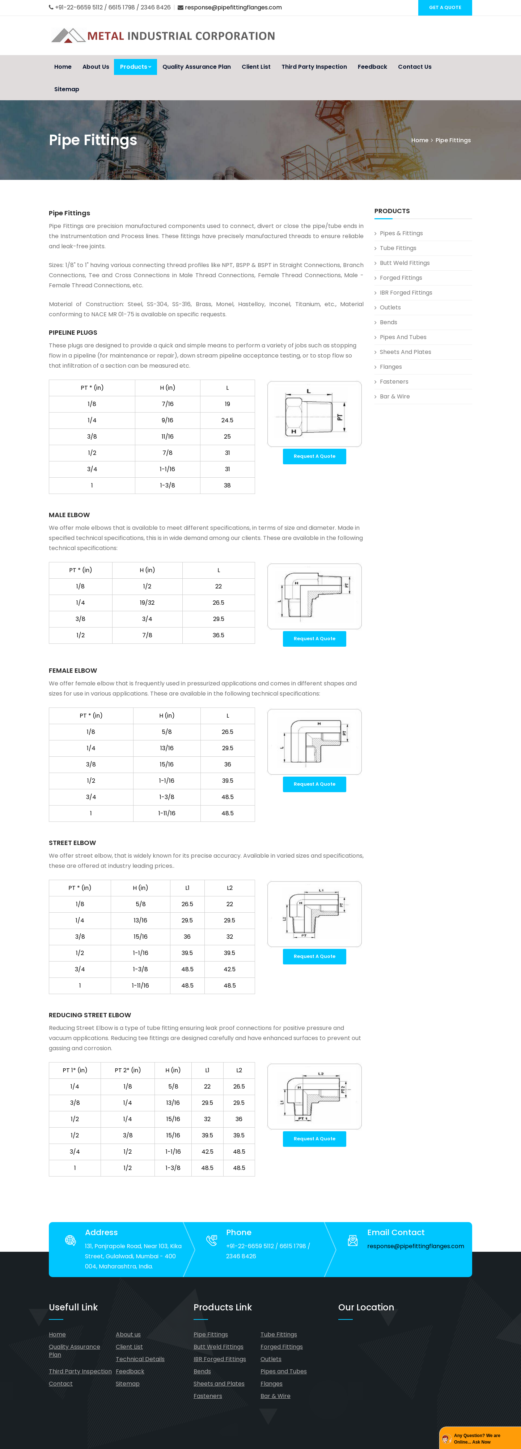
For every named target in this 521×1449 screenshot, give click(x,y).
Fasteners (394, 381)
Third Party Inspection (314, 67)
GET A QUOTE (445, 7)
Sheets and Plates (405, 352)
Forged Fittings (401, 278)
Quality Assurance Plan (196, 67)
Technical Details (140, 1359)
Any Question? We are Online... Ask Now (477, 1439)
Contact (61, 1384)
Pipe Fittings (211, 1334)
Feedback (372, 67)
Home (63, 67)
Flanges (391, 367)
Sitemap (66, 89)
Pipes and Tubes (403, 337)
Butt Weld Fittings (405, 263)
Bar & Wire (395, 396)
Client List (256, 67)
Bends (388, 322)
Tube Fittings (398, 248)
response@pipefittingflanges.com (233, 7)
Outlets (390, 307)
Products (136, 67)
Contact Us (415, 67)
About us (128, 1334)
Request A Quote (314, 456)
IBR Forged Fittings (406, 292)
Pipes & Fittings (401, 233)
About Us (95, 67)
